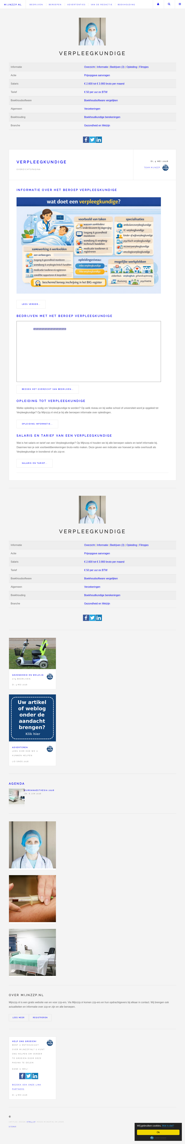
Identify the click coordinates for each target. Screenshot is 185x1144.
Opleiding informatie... (37, 424)
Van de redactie (102, 4)
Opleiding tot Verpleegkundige (51, 401)
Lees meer (19, 1017)
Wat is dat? (168, 1125)
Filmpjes (144, 67)
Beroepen (55, 4)
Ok (158, 1132)
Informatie (102, 67)
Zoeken (169, 4)
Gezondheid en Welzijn (97, 125)
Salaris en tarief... (34, 463)
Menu (180, 4)
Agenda (17, 783)
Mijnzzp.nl (13, 4)
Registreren (40, 1017)
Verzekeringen (92, 108)
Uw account (158, 4)
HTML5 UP (31, 1122)
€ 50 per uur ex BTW (96, 92)
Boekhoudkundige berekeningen (102, 117)
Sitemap (12, 1126)
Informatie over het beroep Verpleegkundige (67, 190)
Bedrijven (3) (117, 67)
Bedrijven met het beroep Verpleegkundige (65, 316)
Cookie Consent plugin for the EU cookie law (158, 1138)
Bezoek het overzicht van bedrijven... (48, 389)
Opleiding (131, 67)
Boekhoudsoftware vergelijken (101, 100)
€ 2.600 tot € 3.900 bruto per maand (104, 83)
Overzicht (89, 67)
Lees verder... (31, 304)
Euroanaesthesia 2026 (39, 790)
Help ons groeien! (24, 1041)
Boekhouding (126, 4)
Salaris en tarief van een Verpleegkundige (64, 435)
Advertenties (76, 4)
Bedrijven (36, 4)
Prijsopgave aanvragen (97, 75)
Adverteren (20, 747)
